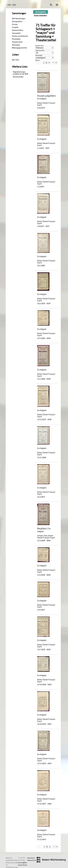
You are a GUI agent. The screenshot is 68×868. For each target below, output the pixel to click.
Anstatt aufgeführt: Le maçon (46, 97)
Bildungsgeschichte (19, 48)
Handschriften (17, 30)
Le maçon (41, 139)
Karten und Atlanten (20, 36)
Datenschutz (31, 860)
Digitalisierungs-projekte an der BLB (20, 73)
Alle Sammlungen (18, 18)
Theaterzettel (17, 42)
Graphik (15, 27)
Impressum (31, 858)
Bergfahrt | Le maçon (44, 529)
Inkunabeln (16, 33)
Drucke (15, 24)
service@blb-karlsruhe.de (22, 864)
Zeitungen (16, 45)
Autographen (17, 21)
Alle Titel (15, 60)
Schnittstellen (18, 77)
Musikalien (16, 39)
